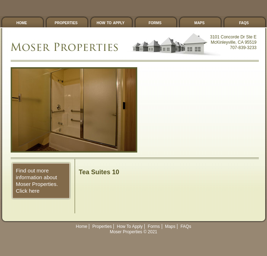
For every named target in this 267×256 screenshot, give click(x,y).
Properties (66, 22)
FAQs (244, 22)
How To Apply (110, 22)
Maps (199, 22)
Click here (28, 191)
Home (81, 226)
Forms (155, 22)
